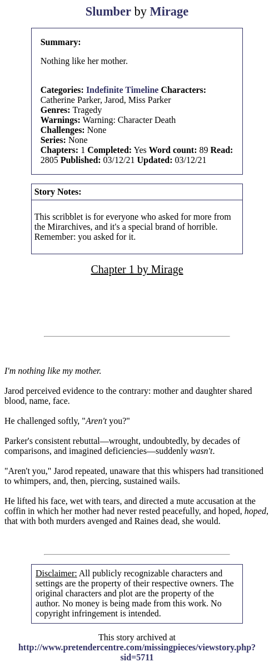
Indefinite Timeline (122, 90)
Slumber (108, 11)
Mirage (169, 11)
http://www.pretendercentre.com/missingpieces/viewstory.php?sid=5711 (137, 652)
